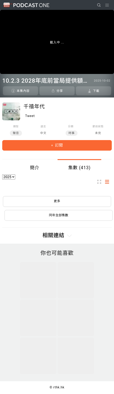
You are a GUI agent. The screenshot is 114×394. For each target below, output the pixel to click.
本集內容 (23, 91)
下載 (96, 91)
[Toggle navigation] (107, 5)
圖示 (100, 182)
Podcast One (31, 5)
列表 (108, 182)
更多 (57, 201)
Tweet (30, 116)
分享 (59, 91)
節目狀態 (97, 126)
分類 (70, 126)
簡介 (34, 167)
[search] (99, 5)
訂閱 (58, 145)
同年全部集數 (58, 215)
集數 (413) (79, 167)
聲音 (16, 133)
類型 (16, 126)
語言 (43, 126)
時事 (72, 133)
